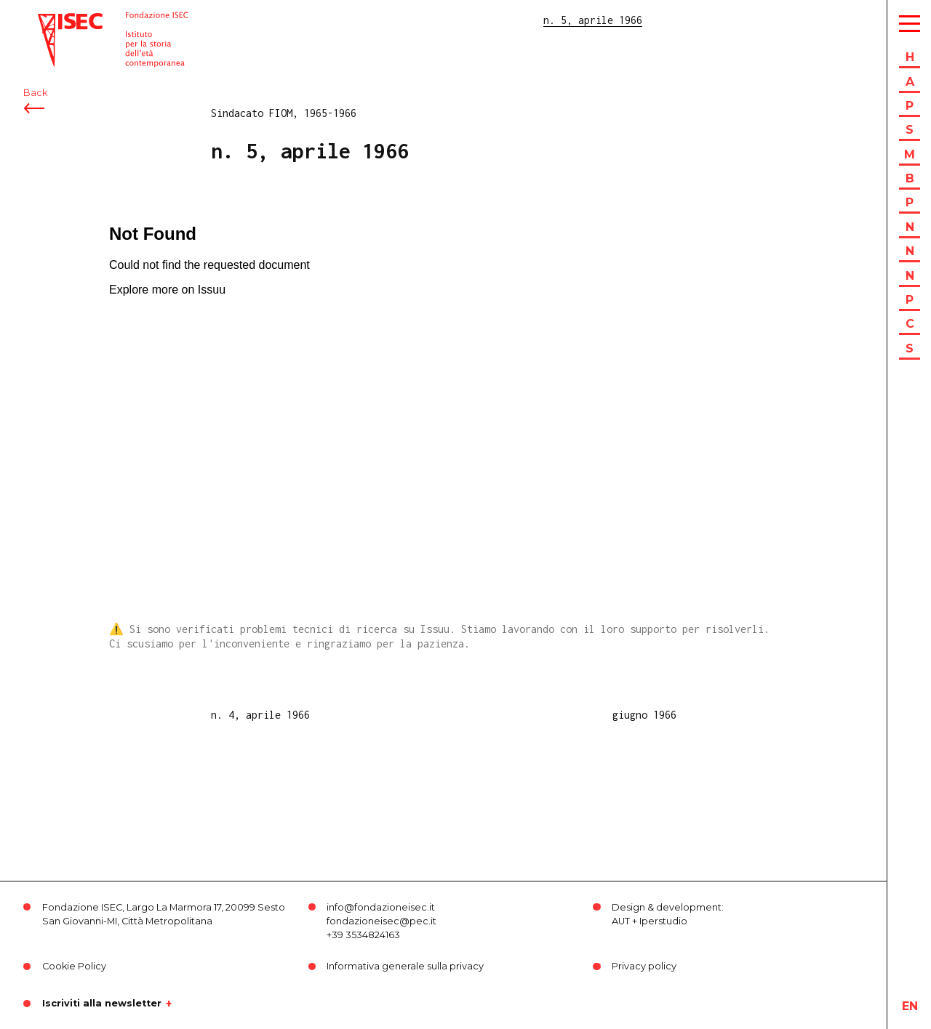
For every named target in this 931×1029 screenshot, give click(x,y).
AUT (621, 921)
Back (35, 92)
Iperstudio (663, 921)
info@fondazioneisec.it (381, 907)
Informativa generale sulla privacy (405, 966)
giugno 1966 (644, 715)
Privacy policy (644, 966)
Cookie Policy (74, 966)
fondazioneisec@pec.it (381, 921)
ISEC (49, 20)
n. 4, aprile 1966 (260, 715)
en (910, 1006)
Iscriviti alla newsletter (101, 1003)
